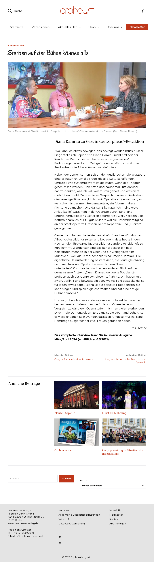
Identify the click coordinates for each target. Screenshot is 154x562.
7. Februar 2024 (16, 46)
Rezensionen (41, 27)
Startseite (16, 27)
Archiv (83, 480)
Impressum (65, 510)
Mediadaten (116, 514)
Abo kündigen (117, 523)
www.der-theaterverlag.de (23, 523)
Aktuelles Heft (68, 27)
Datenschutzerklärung (72, 523)
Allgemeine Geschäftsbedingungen (79, 514)
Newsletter (137, 27)
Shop (92, 27)
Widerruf (64, 519)
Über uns (113, 27)
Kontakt (114, 519)
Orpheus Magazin (80, 557)
